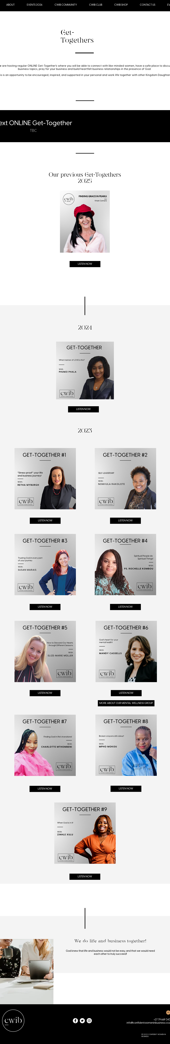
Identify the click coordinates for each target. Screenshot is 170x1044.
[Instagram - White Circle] (89, 1020)
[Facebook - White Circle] (75, 1020)
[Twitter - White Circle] (82, 1020)
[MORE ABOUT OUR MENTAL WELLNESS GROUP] (126, 703)
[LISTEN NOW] (85, 264)
